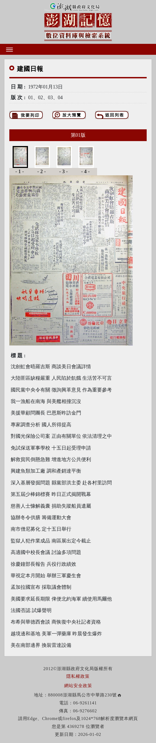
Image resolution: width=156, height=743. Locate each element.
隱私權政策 (78, 676)
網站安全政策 (78, 685)
